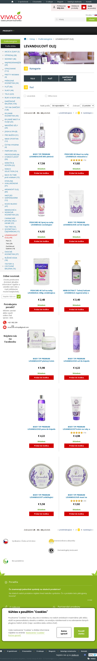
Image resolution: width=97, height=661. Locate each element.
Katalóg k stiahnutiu (75, 2)
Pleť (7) (8, 241)
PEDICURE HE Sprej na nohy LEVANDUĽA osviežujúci (41, 223)
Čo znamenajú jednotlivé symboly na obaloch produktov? (35, 589)
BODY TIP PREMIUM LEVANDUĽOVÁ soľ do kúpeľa (76, 359)
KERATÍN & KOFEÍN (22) (10, 164)
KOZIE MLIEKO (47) (11, 205)
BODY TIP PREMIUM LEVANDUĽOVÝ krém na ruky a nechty (76, 429)
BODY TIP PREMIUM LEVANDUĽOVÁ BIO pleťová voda (41, 156)
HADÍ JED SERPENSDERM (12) (11, 197)
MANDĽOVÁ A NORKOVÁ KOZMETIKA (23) (12, 212)
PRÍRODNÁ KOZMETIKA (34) (12, 81)
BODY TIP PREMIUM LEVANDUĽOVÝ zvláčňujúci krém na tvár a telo (41, 497)
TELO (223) (9, 94)
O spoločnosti (23, 2)
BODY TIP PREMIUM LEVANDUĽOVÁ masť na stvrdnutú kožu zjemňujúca (76, 497)
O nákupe (49, 2)
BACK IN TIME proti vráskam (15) (12, 176)
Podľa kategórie (10, 41)
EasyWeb (22, 658)
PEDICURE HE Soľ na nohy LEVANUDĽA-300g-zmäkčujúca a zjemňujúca (41, 293)
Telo (32, 78)
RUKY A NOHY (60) (12, 97)
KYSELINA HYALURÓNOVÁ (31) (11, 183)
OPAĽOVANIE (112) (10, 69)
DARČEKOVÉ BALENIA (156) (11, 102)
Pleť (50, 78)
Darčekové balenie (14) (10, 247)
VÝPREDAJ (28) (11, 55)
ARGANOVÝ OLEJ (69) (12, 190)
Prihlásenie (61, 7)
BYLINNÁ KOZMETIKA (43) (12, 114)
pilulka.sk (75, 655)
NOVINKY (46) (10, 59)
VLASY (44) (9, 90)
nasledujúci (87, 113)
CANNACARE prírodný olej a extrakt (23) (10, 220)
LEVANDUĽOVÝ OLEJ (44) (11, 236)
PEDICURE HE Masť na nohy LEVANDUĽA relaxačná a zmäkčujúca (77, 156)
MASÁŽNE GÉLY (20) (11, 126)
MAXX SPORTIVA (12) (11, 140)
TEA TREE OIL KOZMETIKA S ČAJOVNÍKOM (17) (12, 229)
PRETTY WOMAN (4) (12, 75)
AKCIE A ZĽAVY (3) (12, 51)
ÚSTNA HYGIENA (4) (12, 146)
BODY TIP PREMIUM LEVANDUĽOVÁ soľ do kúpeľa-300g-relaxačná (76, 224)
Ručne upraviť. (14, 635)
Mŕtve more (52, 96)
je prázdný (92, 7)
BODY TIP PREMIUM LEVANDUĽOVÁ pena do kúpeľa (41, 428)
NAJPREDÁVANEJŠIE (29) (12, 63)
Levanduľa (31, 96)
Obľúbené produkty (75, 7)
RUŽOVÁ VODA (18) (11, 259)
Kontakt (88, 2)
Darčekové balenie (67, 78)
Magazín (60, 2)
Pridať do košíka (41, 173)
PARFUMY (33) (11, 151)
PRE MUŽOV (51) (11, 135)
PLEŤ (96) (9, 86)
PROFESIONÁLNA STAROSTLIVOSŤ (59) (12, 156)
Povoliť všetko (81, 632)
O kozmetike (37, 2)
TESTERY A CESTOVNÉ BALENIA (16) (10, 266)
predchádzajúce (65, 113)
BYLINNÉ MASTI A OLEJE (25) (12, 120)
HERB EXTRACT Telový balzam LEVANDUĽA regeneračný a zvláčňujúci (76, 293)
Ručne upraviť (64, 632)
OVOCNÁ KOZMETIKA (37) (12, 253)
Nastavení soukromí (66, 658)
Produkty (7, 31)
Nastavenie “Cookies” (35, 632)
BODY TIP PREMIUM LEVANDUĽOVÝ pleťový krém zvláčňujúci (41, 361)
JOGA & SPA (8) (11, 131)
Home (12, 2)
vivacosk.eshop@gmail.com (18, 327)
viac (90, 600)
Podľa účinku (10, 46)
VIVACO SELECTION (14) (11, 170)
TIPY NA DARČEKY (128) (12, 108)
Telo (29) (9, 243)
